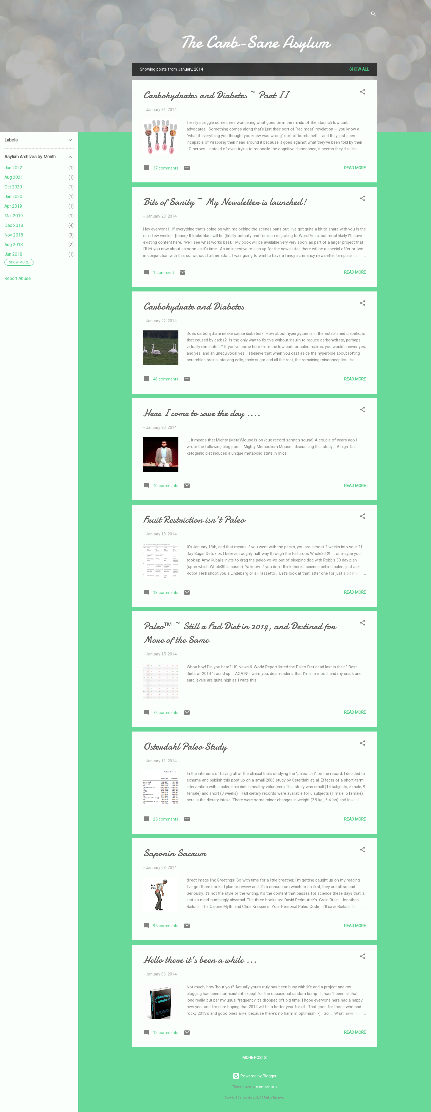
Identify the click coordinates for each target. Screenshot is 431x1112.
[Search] (373, 15)
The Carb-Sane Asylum (254, 42)
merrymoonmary (266, 1086)
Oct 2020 (13, 187)
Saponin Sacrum (174, 853)
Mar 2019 (13, 215)
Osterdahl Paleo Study (184, 746)
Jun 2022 (13, 167)
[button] (362, 92)
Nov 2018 (13, 235)
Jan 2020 (13, 196)
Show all (359, 69)
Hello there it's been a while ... (199, 959)
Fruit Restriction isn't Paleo (193, 519)
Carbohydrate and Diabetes (193, 306)
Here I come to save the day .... (201, 413)
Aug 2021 (13, 177)
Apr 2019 (13, 206)
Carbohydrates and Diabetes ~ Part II (215, 95)
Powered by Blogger (255, 1076)
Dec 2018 (13, 225)
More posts (254, 1057)
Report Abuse (17, 278)
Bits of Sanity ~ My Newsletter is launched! (224, 202)
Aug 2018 (13, 244)
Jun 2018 (13, 254)
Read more (355, 167)
